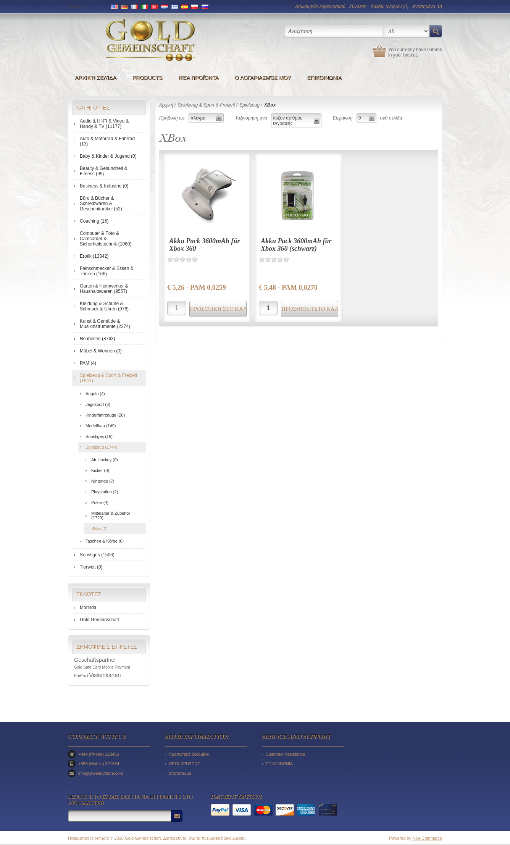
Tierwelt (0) (91, 567)
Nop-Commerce (427, 838)
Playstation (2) (104, 492)
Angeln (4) (95, 393)
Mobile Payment (116, 667)
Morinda (88, 607)
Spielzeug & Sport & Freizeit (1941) (108, 378)
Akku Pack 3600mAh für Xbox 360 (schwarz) (296, 244)
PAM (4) (88, 363)
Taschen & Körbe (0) (105, 541)
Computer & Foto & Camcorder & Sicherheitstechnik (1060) (105, 239)
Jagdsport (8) (98, 404)
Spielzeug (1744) (101, 447)
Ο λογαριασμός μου (263, 78)
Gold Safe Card (87, 667)
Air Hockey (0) (104, 459)
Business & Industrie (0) (104, 186)
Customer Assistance (285, 754)
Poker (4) (99, 502)
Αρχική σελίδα (96, 78)
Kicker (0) (100, 470)
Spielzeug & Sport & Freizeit (206, 105)
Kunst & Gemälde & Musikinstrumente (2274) (105, 323)
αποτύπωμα (180, 773)
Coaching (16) (94, 221)
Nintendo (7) (103, 481)
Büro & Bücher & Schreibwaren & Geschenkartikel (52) (101, 203)
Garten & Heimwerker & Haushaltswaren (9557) (104, 288)
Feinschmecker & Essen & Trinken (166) (107, 271)
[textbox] (334, 31)
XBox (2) (99, 528)
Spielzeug (249, 105)
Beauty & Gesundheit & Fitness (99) (104, 171)
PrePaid (81, 676)
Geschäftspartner (95, 660)
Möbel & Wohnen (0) (101, 351)
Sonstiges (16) (99, 436)
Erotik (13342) (94, 256)
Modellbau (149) (101, 425)
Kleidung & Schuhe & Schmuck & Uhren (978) (104, 306)
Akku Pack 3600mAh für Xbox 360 (204, 244)
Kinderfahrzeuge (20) (105, 415)
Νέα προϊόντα (199, 78)
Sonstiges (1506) (97, 554)
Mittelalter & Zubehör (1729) (110, 515)
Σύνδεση (358, 6)
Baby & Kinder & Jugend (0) (108, 156)
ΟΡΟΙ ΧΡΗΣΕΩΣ (184, 763)
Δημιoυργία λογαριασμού (320, 6)
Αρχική (166, 105)
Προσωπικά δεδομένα (189, 754)
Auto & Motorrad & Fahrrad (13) (107, 141)
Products (148, 78)
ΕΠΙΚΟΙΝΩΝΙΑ (325, 78)
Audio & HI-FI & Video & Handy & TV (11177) (104, 123)
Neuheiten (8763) (97, 338)
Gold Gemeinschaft (99, 619)
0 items (434, 49)
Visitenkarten (105, 675)
